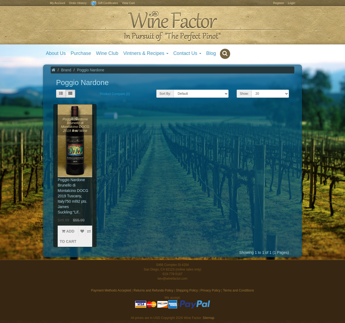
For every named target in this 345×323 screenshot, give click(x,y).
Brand (66, 70)
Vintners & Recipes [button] (145, 53)
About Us (56, 53)
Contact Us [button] (187, 53)
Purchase (81, 53)
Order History (78, 3)
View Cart (128, 3)
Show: (244, 94)
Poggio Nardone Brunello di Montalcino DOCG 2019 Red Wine (75, 125)
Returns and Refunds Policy (153, 290)
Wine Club (107, 53)
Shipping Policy (187, 290)
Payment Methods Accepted (111, 290)
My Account (57, 3)
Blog (211, 53)
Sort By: (165, 94)
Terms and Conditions (238, 290)
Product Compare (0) (115, 94)
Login (291, 3)
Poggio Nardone (90, 70)
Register (278, 3)
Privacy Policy (210, 290)
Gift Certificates (104, 3)
